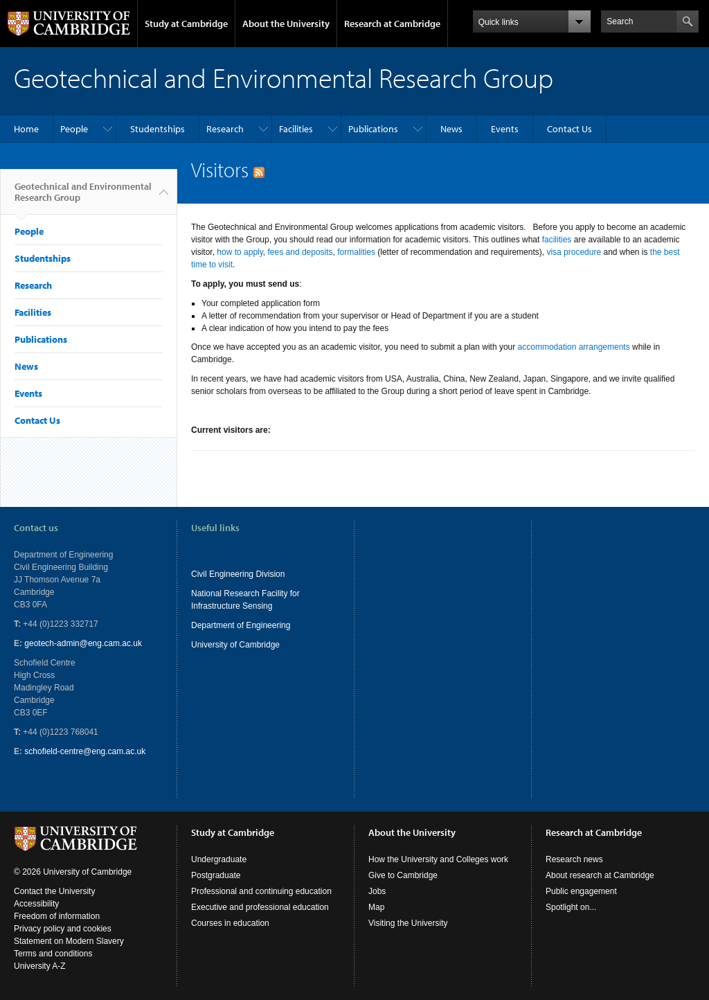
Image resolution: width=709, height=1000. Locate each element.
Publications (373, 129)
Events (505, 129)
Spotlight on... (571, 907)
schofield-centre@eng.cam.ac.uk (84, 751)
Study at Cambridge (186, 23)
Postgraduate (215, 875)
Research (225, 129)
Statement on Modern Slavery (69, 941)
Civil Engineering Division (238, 574)
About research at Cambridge (600, 875)
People (74, 129)
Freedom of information (57, 916)
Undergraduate (218, 859)
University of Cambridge (235, 645)
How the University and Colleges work (438, 859)
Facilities (296, 129)
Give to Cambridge (403, 875)
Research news (574, 859)
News (451, 129)
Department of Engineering (240, 625)
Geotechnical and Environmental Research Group (83, 197)
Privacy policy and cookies (62, 929)
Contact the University (54, 891)
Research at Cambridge (392, 23)
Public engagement (581, 891)
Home (26, 129)
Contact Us (569, 129)
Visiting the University (408, 923)
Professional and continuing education (261, 891)
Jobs (377, 891)
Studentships (157, 129)
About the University (286, 23)
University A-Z (40, 966)
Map (376, 907)
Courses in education (230, 923)
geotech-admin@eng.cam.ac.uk (83, 643)
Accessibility (36, 904)
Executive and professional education (260, 907)
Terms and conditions (53, 953)
